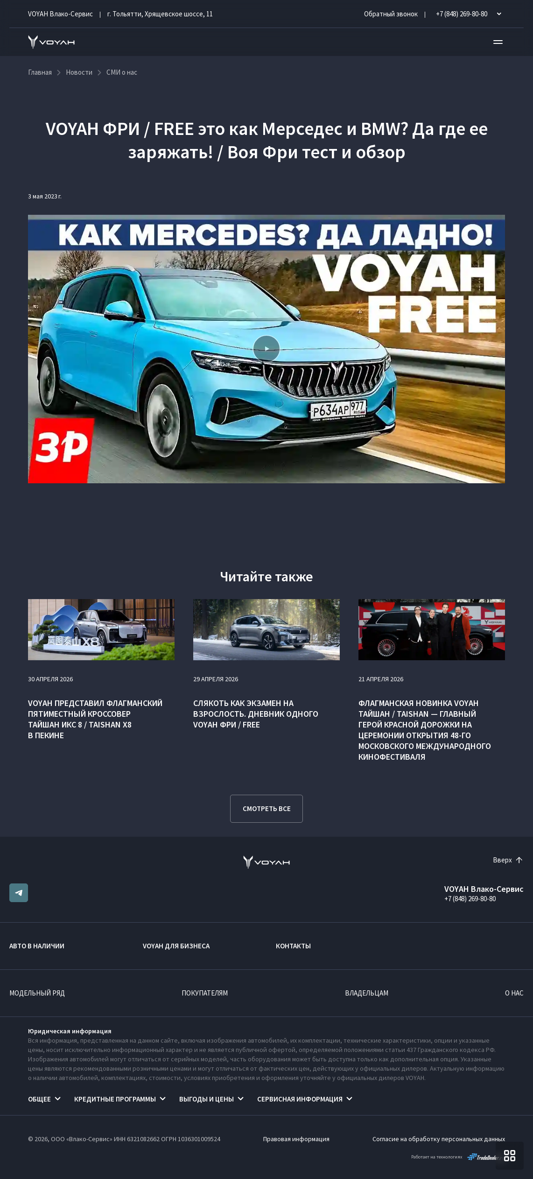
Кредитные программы (115, 1098)
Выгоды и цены (206, 1098)
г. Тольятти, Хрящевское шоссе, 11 (160, 13)
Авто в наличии (36, 945)
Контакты (293, 945)
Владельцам (366, 992)
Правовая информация (296, 1139)
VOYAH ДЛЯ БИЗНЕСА (176, 945)
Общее (39, 1098)
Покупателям (205, 992)
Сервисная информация (300, 1098)
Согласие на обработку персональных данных (438, 1139)
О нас (514, 992)
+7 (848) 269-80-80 (470, 898)
